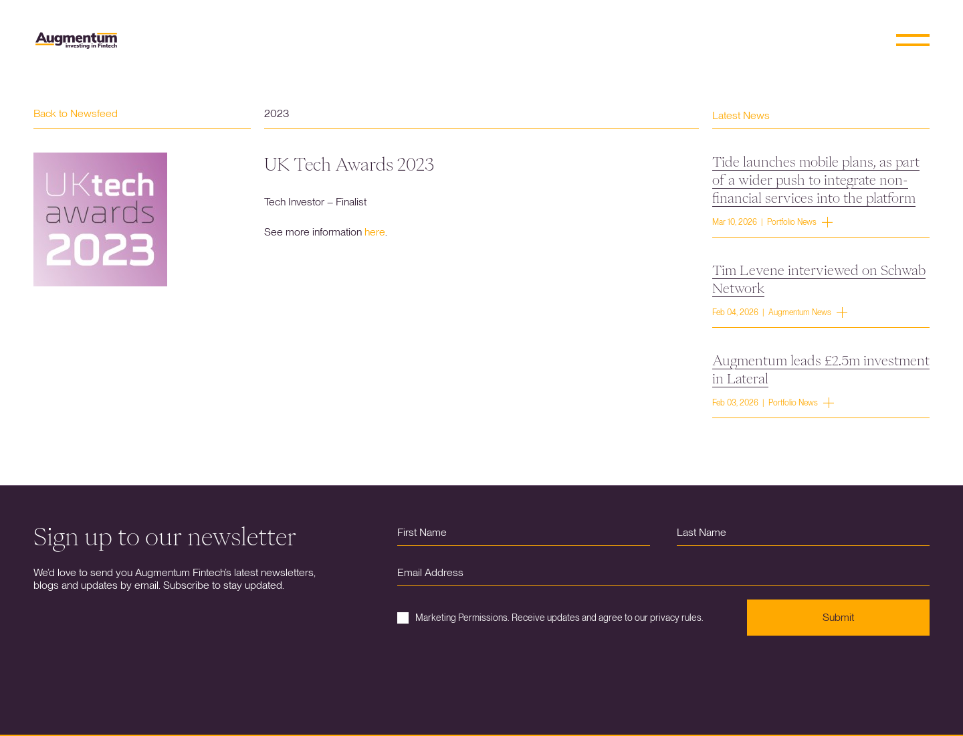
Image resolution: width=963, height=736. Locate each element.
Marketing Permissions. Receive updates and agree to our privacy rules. (550, 618)
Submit (838, 617)
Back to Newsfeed (75, 113)
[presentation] (499, 675)
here (374, 231)
